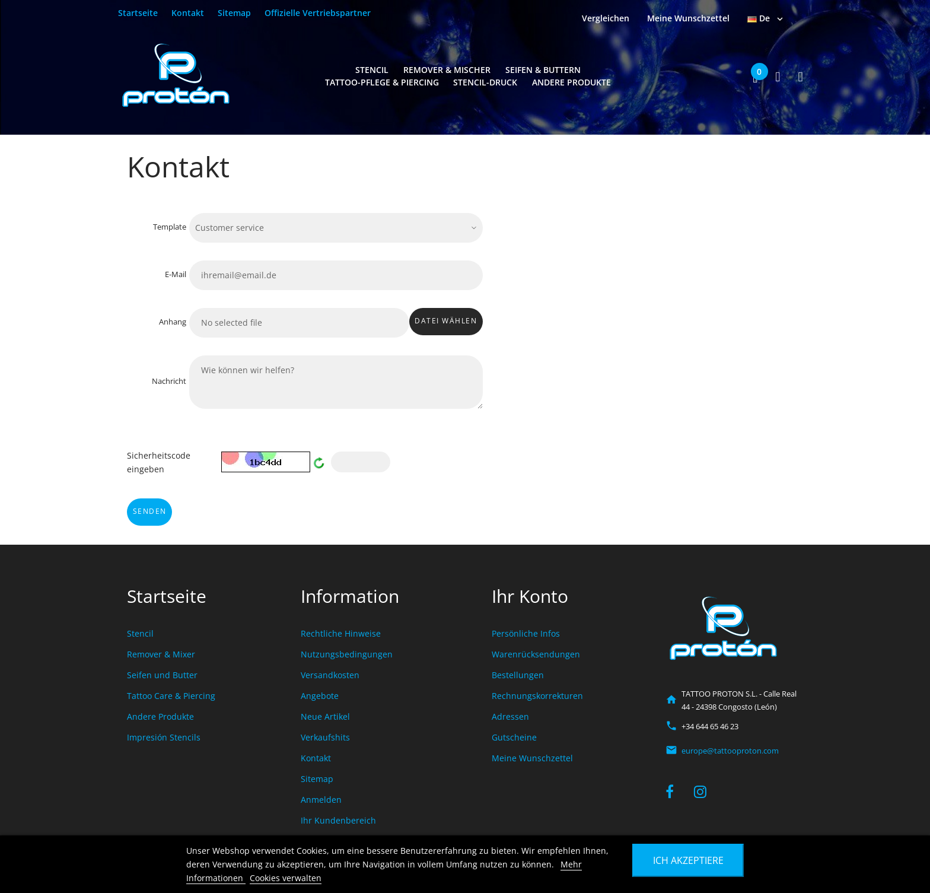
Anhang (172, 321)
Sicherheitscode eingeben (158, 462)
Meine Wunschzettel (532, 758)
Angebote (320, 695)
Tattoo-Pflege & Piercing (382, 82)
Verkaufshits (325, 737)
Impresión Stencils (163, 737)
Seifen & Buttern (543, 69)
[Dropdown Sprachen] (766, 18)
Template (169, 226)
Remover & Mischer (447, 69)
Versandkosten (330, 675)
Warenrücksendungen (536, 654)
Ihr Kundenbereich (338, 820)
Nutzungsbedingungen (347, 654)
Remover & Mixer (161, 654)
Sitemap (234, 12)
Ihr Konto (530, 596)
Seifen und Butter (162, 675)
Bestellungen (518, 675)
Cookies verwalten (285, 878)
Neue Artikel (325, 716)
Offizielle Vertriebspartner (318, 12)
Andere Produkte (571, 82)
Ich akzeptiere (688, 860)
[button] (756, 76)
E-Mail (175, 274)
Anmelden (321, 799)
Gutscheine (514, 737)
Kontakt (187, 12)
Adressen (510, 716)
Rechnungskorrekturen (537, 695)
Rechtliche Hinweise (341, 633)
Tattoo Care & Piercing (171, 695)
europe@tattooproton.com (730, 750)
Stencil (371, 69)
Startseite (138, 12)
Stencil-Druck (485, 82)
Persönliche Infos (526, 633)
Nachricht (169, 381)
